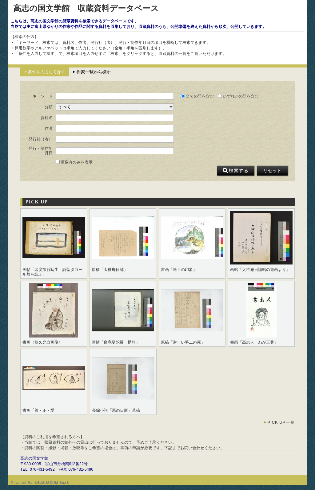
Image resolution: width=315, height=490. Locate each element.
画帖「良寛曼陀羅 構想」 (116, 342)
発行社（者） (41, 139)
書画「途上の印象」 (179, 270)
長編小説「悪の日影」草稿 (116, 410)
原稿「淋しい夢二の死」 (183, 342)
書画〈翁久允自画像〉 (42, 342)
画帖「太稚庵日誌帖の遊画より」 (260, 270)
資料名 (47, 118)
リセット (272, 170)
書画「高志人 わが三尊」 (254, 342)
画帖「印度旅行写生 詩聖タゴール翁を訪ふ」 (52, 272)
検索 (236, 170)
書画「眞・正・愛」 (40, 410)
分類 (49, 107)
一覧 (281, 422)
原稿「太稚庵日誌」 (110, 270)
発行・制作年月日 (41, 150)
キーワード (43, 96)
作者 (49, 128)
